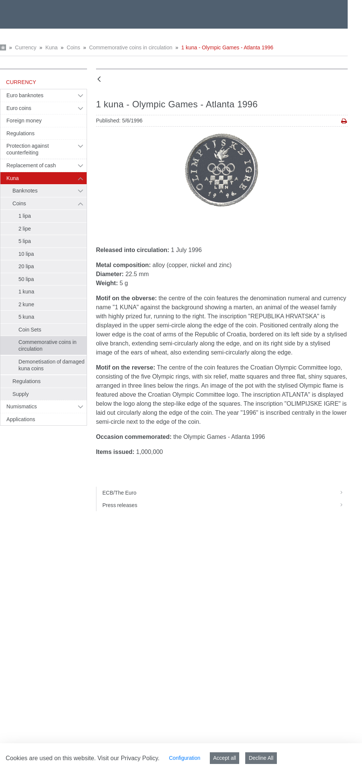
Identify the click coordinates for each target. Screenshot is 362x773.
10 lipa (26, 254)
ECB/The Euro (225, 493)
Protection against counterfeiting (27, 149)
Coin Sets (29, 330)
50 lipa (26, 279)
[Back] (99, 79)
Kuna (51, 47)
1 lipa (24, 216)
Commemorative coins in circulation (130, 47)
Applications (20, 419)
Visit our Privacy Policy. (129, 758)
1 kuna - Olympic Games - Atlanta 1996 (227, 47)
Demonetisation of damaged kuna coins (51, 365)
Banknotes (25, 191)
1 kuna (26, 292)
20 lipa (26, 266)
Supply (20, 394)
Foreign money (24, 121)
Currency (26, 47)
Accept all (224, 758)
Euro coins (18, 108)
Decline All (261, 758)
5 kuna (26, 317)
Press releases (225, 505)
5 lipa (24, 241)
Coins (73, 47)
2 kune (26, 304)
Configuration (184, 758)
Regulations (20, 133)
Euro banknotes (24, 95)
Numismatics (21, 406)
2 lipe (24, 229)
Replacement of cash (31, 165)
